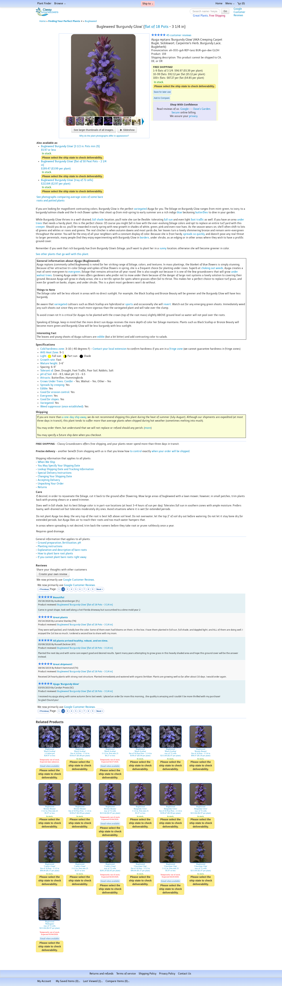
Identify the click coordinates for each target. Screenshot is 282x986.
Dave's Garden (201, 109)
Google (184, 109)
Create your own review (53, 574)
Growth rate (47, 359)
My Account (44, 981)
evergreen (74, 271)
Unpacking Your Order (51, 483)
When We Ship (46, 462)
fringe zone (176, 348)
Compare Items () (117, 981)
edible (100, 336)
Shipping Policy (147, 973)
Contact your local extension (109, 348)
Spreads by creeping (52, 385)
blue (179, 212)
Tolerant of (46, 370)
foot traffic (197, 219)
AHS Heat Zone (49, 352)
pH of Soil (46, 374)
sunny (163, 248)
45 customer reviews (171, 35)
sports (129, 304)
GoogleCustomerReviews (239, 12)
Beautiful (58, 597)
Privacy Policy (167, 973)
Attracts (45, 377)
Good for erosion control (54, 392)
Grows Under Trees (51, 381)
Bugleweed (91, 21)
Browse (60, 3)
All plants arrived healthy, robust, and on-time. (80, 640)
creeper (40, 226)
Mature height (48, 363)
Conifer (68, 381)
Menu (230, 3)
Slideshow (127, 129)
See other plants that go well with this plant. (62, 254)
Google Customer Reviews (78, 579)
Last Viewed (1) (93, 981)
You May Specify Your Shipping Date (59, 465)
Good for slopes (49, 399)
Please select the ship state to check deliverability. (184, 86)
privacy (193, 116)
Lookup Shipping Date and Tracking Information (66, 469)
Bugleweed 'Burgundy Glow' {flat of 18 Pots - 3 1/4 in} (85, 604)
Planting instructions (50, 546)
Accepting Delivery (49, 480)
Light (43, 356)
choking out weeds (212, 268)
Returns (42, 487)
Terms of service (126, 973)
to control (136, 451)
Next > (99, 589)
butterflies (201, 212)
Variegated (46, 402)
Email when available (49, 766)
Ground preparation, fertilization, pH (59, 542)
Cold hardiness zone (52, 348)
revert (167, 304)
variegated (140, 208)
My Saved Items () (68, 981)
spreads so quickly (193, 234)
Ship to (147, 3)
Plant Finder (44, 3)
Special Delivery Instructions (55, 472)
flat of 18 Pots (156, 26)
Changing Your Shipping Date (55, 476)
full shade (98, 219)
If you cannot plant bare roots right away (62, 557)
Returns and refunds (101, 973)
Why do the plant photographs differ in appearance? (104, 136)
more (148, 427)
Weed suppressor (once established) (61, 406)
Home (218, 3)
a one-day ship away (74, 417)
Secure (176, 112)
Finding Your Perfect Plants (65, 21)
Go (225, 11)
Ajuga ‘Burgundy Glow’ (66, 684)
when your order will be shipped (170, 451)
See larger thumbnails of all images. (94, 129)
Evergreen (46, 395)
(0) (241, 3)
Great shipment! (62, 664)
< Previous (44, 589)
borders (144, 237)
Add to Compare (161, 98)
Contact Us (184, 973)
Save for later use (162, 92)
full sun (168, 219)
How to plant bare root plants (55, 553)
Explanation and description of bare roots (62, 549)
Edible (43, 388)
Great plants (60, 617)
